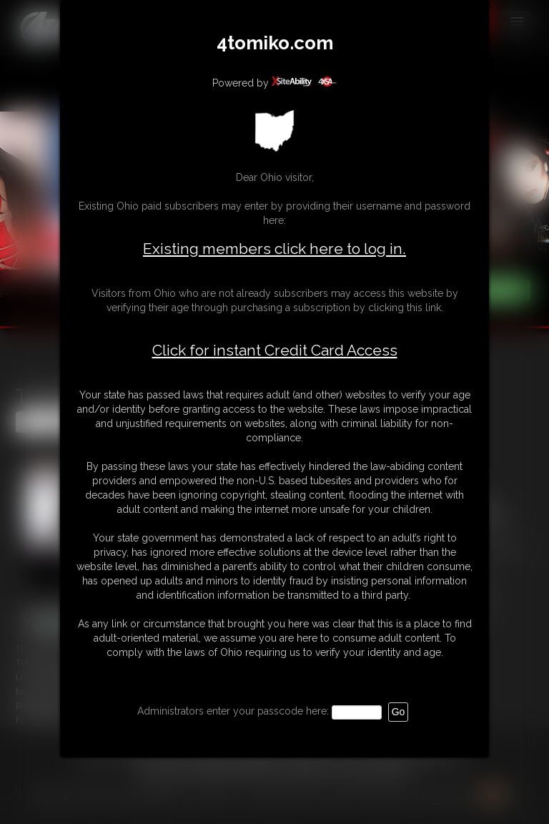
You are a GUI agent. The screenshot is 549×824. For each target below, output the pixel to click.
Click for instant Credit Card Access (274, 350)
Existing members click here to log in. (274, 249)
